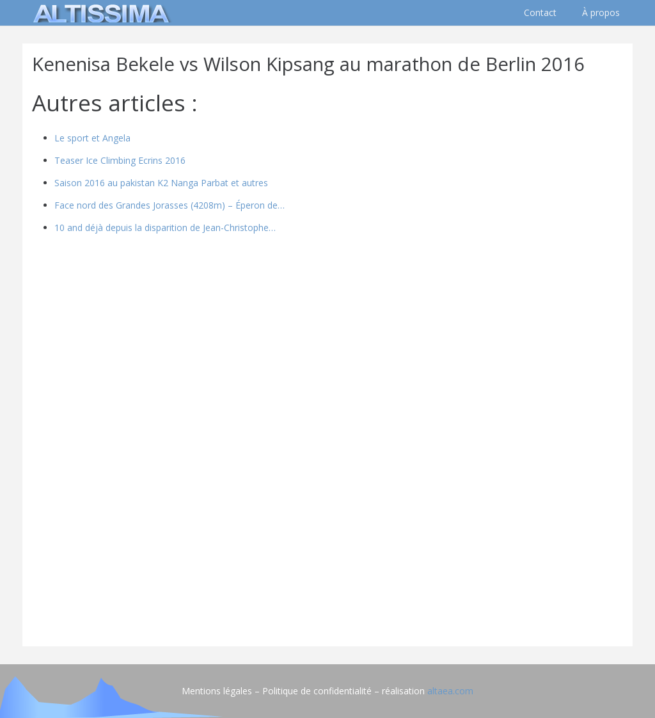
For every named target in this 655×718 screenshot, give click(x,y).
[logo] (99, 12)
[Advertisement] (327, 547)
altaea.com (450, 691)
